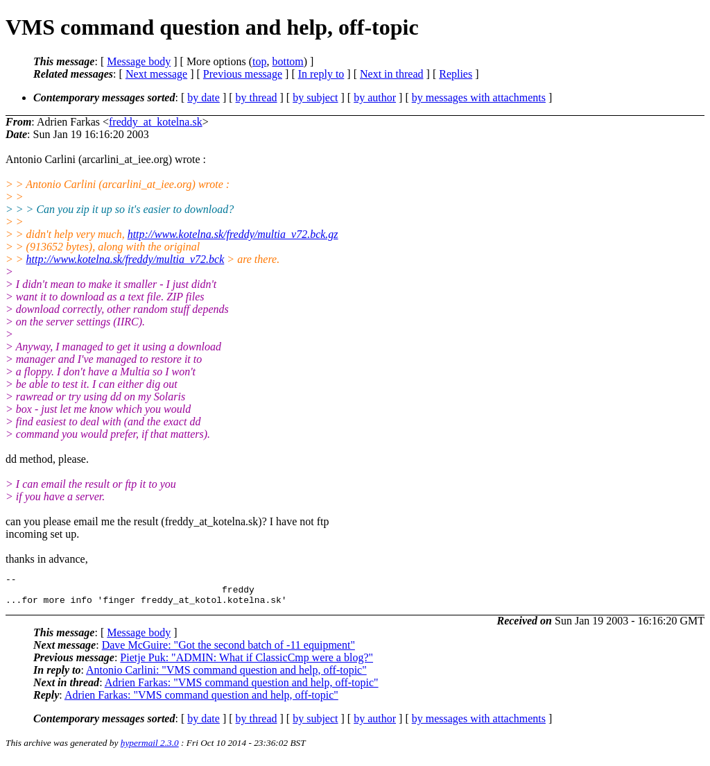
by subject (315, 97)
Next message (156, 74)
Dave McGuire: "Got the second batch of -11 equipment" (228, 651)
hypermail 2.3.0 (150, 749)
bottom (287, 61)
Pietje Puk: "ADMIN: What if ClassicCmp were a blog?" (246, 664)
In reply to (321, 74)
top (259, 61)
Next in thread (392, 74)
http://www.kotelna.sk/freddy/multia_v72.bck (125, 259)
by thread (256, 97)
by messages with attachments (479, 97)
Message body (139, 61)
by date (203, 97)
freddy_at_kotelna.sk (155, 122)
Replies (455, 74)
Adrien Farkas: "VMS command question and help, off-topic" (242, 689)
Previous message (242, 74)
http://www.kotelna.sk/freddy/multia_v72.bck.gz (233, 234)
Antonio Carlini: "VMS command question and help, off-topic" (226, 676)
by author (375, 97)
